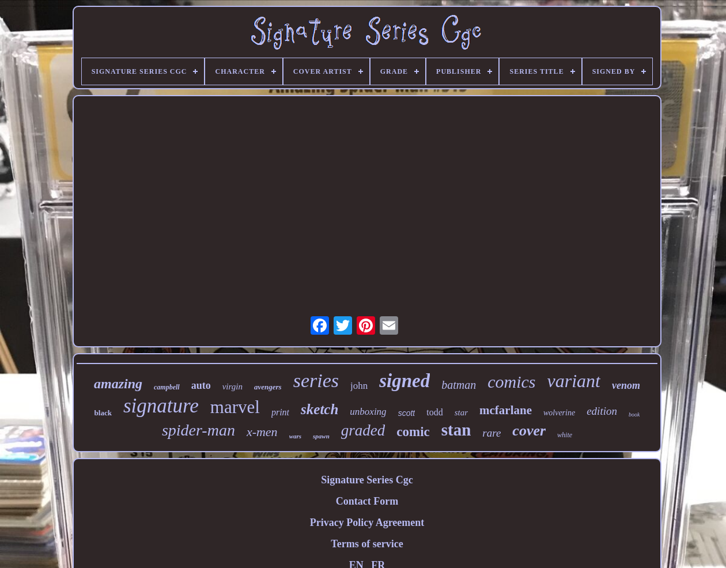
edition (602, 411)
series (316, 380)
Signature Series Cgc (367, 480)
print (280, 412)
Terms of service (367, 544)
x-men (262, 432)
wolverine (559, 412)
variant (573, 380)
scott (406, 413)
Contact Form (367, 501)
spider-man (198, 430)
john (359, 385)
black (103, 412)
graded (363, 430)
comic (412, 432)
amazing (118, 383)
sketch (319, 409)
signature (161, 406)
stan (456, 430)
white (564, 435)
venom (626, 385)
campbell (167, 387)
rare (491, 433)
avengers (268, 387)
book (634, 414)
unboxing (368, 411)
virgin (232, 386)
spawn (321, 436)
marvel (235, 407)
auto (201, 385)
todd (434, 412)
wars (295, 436)
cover (529, 430)
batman (458, 384)
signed (404, 380)
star (461, 412)
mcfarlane (505, 410)
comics (511, 381)
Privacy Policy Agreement (367, 522)
